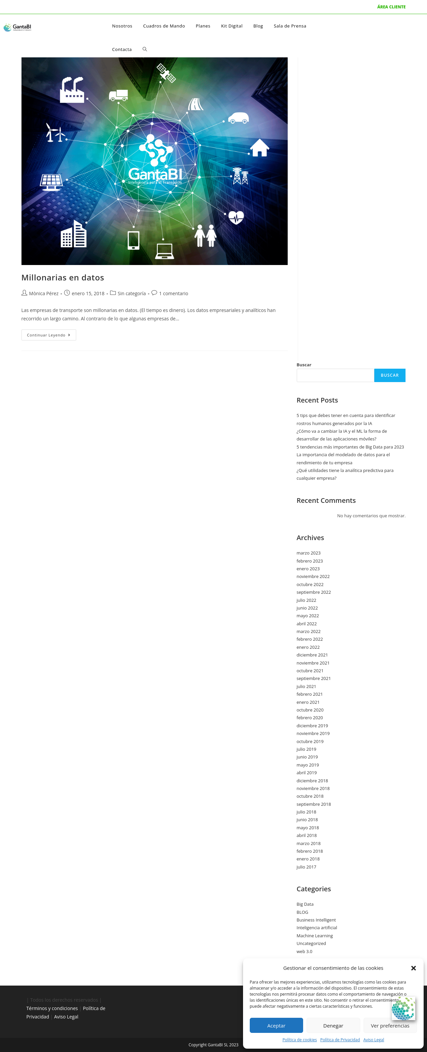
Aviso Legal (373, 1040)
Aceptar (276, 1025)
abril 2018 (307, 835)
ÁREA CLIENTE (391, 7)
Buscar (304, 365)
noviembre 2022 (313, 576)
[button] (413, 968)
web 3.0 (305, 951)
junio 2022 (307, 608)
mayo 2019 (308, 765)
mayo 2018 (308, 828)
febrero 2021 (310, 694)
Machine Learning (315, 936)
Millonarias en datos (62, 277)
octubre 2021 (310, 671)
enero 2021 (308, 702)
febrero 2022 (310, 639)
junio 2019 (307, 757)
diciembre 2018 (312, 781)
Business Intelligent (316, 920)
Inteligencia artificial (317, 928)
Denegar (333, 1025)
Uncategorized (311, 943)
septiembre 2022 (314, 592)
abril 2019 (307, 773)
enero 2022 (308, 647)
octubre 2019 (310, 741)
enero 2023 (308, 569)
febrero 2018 (310, 851)
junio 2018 (307, 820)
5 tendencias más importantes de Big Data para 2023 (350, 447)
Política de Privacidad (340, 1040)
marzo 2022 (309, 631)
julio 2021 (307, 686)
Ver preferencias (390, 1025)
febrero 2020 (310, 718)
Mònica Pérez (44, 293)
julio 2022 (307, 600)
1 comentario (173, 293)
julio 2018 (307, 812)
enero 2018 (308, 859)
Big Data (305, 904)
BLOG (303, 912)
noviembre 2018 (313, 788)
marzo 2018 (309, 843)
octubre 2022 (310, 584)
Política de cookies (299, 1040)
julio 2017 (307, 867)
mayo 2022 (308, 616)
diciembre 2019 (312, 726)
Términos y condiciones (52, 1008)
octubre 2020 (310, 710)
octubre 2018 (310, 796)
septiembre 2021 (314, 678)
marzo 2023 (309, 553)
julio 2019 (307, 749)
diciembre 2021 (312, 655)
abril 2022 (307, 624)
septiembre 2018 (314, 804)
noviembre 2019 (313, 733)
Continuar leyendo (52, 333)
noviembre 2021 (313, 663)
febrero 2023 (310, 561)
